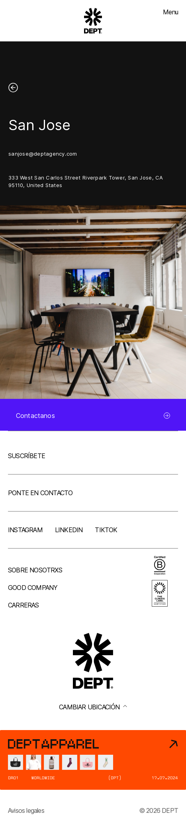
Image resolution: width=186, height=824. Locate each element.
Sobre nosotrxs (35, 570)
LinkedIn (69, 530)
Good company (32, 588)
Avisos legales (26, 810)
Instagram (25, 530)
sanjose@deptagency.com (42, 153)
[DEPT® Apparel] (93, 760)
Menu (170, 12)
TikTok (106, 530)
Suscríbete (26, 456)
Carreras (23, 605)
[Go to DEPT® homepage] (93, 20)
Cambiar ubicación (93, 707)
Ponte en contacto (40, 493)
